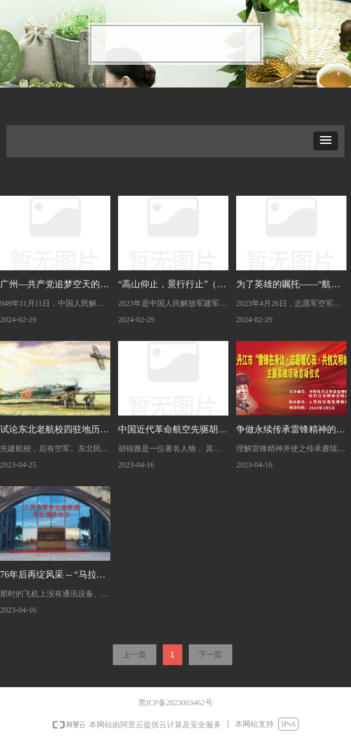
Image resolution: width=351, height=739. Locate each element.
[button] (325, 141)
